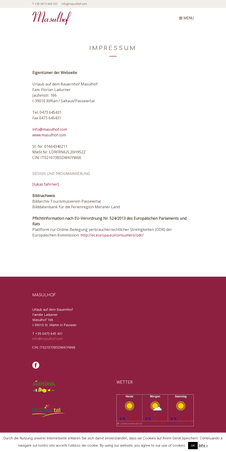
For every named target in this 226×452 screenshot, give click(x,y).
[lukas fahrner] (45, 184)
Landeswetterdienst (131, 423)
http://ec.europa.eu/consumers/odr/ (112, 235)
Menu (186, 18)
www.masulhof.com (49, 135)
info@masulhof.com (74, 4)
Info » (203, 445)
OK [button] (193, 445)
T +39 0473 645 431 (45, 4)
